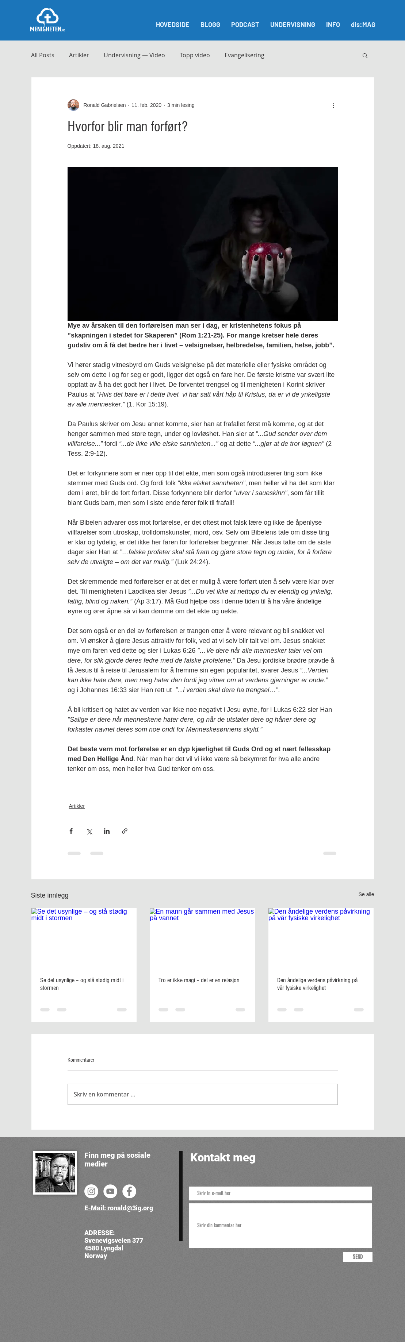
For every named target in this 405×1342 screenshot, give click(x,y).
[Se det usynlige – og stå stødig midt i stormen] (84, 937)
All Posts (42, 55)
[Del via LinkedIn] (106, 831)
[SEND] (357, 1257)
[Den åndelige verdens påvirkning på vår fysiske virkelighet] (321, 937)
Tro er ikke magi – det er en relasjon (199, 980)
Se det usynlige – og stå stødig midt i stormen (81, 984)
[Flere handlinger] (333, 105)
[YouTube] (110, 1191)
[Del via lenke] (124, 831)
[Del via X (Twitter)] (88, 831)
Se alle (366, 894)
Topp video (195, 55)
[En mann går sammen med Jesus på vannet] (202, 937)
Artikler (79, 55)
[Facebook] (129, 1191)
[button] (365, 55)
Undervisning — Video (134, 55)
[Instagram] (91, 1191)
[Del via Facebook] (71, 831)
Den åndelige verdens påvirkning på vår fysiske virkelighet (317, 984)
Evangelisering (244, 55)
